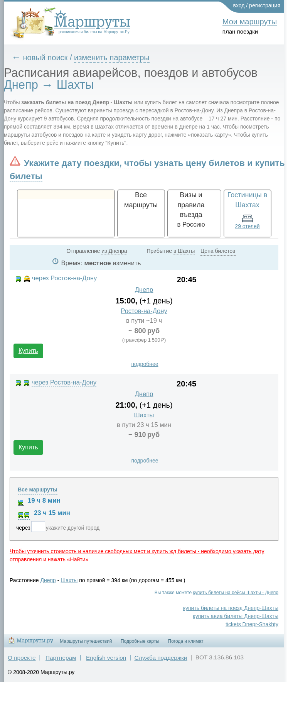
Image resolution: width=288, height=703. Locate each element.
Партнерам (60, 657)
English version (106, 657)
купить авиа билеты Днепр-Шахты (235, 616)
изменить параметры (112, 57)
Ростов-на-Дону (144, 311)
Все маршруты (37, 489)
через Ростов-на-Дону (64, 278)
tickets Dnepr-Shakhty (252, 624)
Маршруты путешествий (86, 641)
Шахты (144, 415)
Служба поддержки (161, 657)
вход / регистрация (257, 5)
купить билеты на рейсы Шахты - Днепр (235, 592)
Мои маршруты (249, 21)
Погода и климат (186, 641)
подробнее (144, 364)
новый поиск (45, 57)
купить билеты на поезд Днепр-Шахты (230, 608)
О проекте (22, 657)
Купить (28, 350)
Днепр (144, 289)
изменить (127, 263)
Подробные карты (140, 641)
